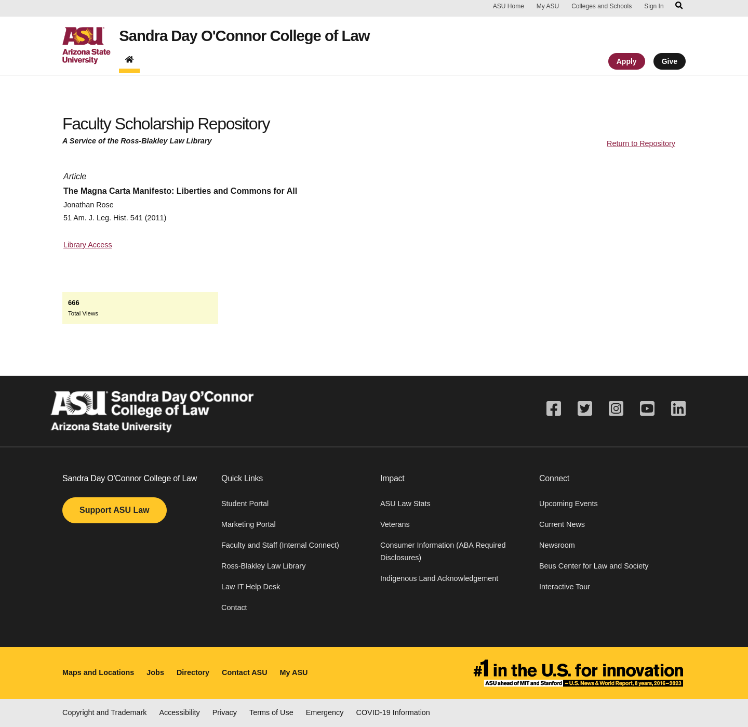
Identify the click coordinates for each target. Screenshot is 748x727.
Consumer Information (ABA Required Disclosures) (443, 551)
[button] (294, 484)
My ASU (548, 6)
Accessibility (179, 712)
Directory (193, 672)
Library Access (87, 245)
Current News (562, 524)
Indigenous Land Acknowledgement (439, 578)
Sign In (653, 6)
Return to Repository (641, 143)
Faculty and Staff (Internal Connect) (280, 545)
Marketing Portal (248, 524)
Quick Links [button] (242, 478)
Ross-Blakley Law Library (263, 566)
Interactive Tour (564, 587)
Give (669, 64)
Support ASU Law (114, 510)
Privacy (224, 712)
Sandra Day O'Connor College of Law (257, 37)
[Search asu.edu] (679, 6)
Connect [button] (554, 478)
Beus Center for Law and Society (593, 566)
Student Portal (245, 503)
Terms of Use (271, 712)
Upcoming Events (568, 503)
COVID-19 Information (393, 712)
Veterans (395, 524)
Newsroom (557, 545)
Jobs (155, 672)
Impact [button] (392, 478)
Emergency (325, 712)
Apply (627, 64)
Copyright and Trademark (104, 712)
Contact (234, 607)
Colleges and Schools (601, 6)
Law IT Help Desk (250, 587)
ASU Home (508, 6)
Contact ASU (244, 672)
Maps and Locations (98, 672)
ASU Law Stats (405, 503)
